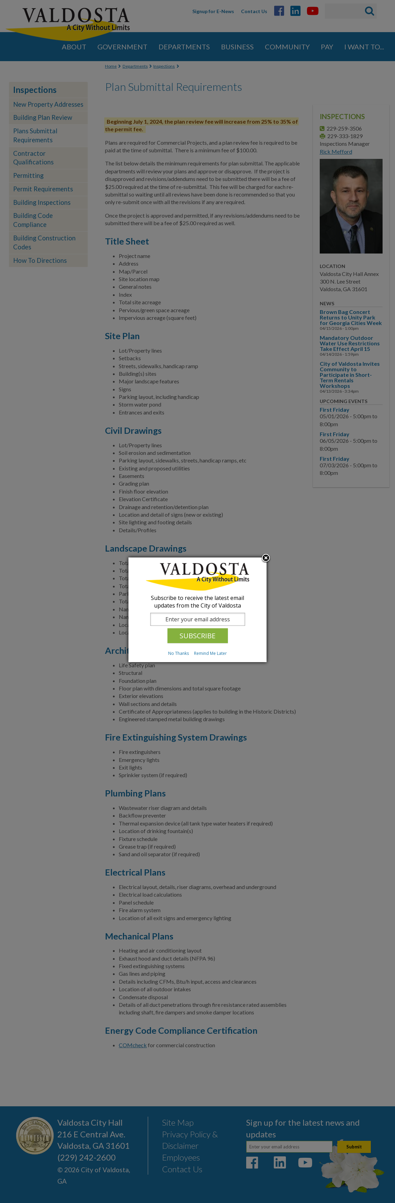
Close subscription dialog (266, 558)
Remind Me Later (210, 653)
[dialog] (197, 609)
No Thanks (178, 653)
